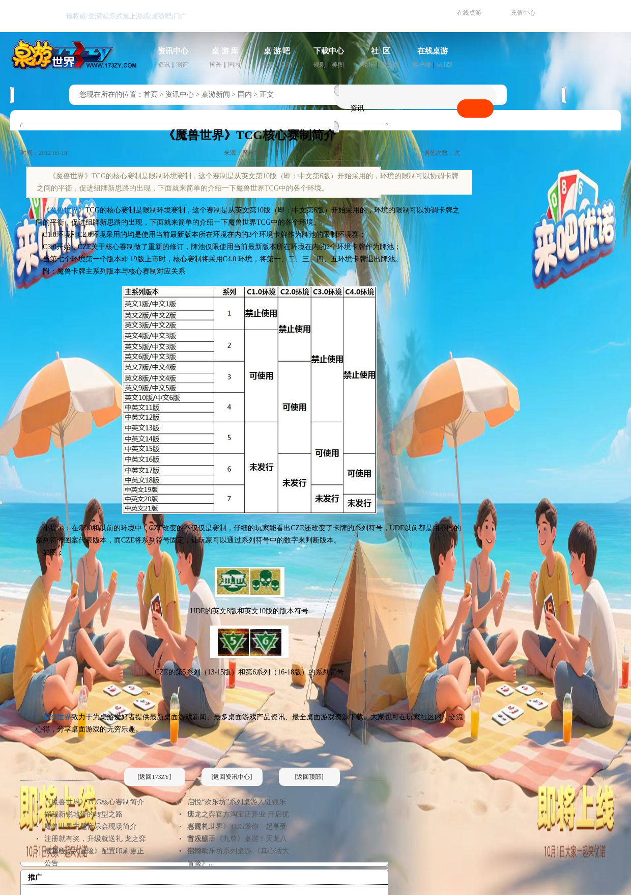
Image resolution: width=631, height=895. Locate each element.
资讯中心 (173, 51)
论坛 (368, 64)
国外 (216, 64)
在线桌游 (469, 12)
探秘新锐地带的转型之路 (83, 814)
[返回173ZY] (154, 776)
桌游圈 (390, 64)
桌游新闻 (216, 94)
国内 (234, 64)
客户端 (421, 64)
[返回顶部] (309, 776)
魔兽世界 (64, 210)
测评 (182, 64)
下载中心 (328, 51)
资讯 (164, 64)
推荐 (268, 64)
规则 (319, 64)
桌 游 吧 (277, 51)
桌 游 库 (225, 51)
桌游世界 (57, 717)
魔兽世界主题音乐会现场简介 (90, 826)
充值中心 (523, 12)
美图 (338, 64)
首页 (151, 94)
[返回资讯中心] (232, 776)
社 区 (380, 51)
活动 (286, 64)
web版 (445, 64)
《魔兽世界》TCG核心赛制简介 (94, 802)
